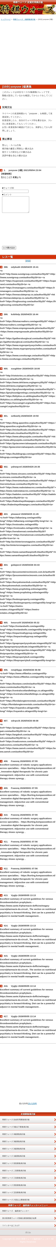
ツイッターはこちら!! (10, 1229)
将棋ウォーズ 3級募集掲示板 (13, 1145)
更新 (28, 264)
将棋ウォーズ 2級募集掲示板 (24, 19)
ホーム (28, 1235)
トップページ (6, 19)
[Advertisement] (28, 51)
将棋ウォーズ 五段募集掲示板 (14, 1196)
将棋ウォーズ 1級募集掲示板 (13, 1159)
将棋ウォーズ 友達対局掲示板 (28, 2)
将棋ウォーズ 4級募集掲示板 (13, 1137)
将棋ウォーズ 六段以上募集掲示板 (16, 1203)
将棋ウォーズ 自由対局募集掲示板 (16, 1123)
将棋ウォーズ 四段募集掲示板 (14, 1188)
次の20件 (32, 1106)
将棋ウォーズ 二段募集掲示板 (14, 1174)
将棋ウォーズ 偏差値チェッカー (15, 1214)
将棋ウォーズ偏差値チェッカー (35, 1242)
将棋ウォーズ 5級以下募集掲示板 (15, 1130)
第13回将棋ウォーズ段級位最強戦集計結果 (19, 1221)
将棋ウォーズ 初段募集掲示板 (14, 1166)
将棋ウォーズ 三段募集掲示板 (14, 1181)
